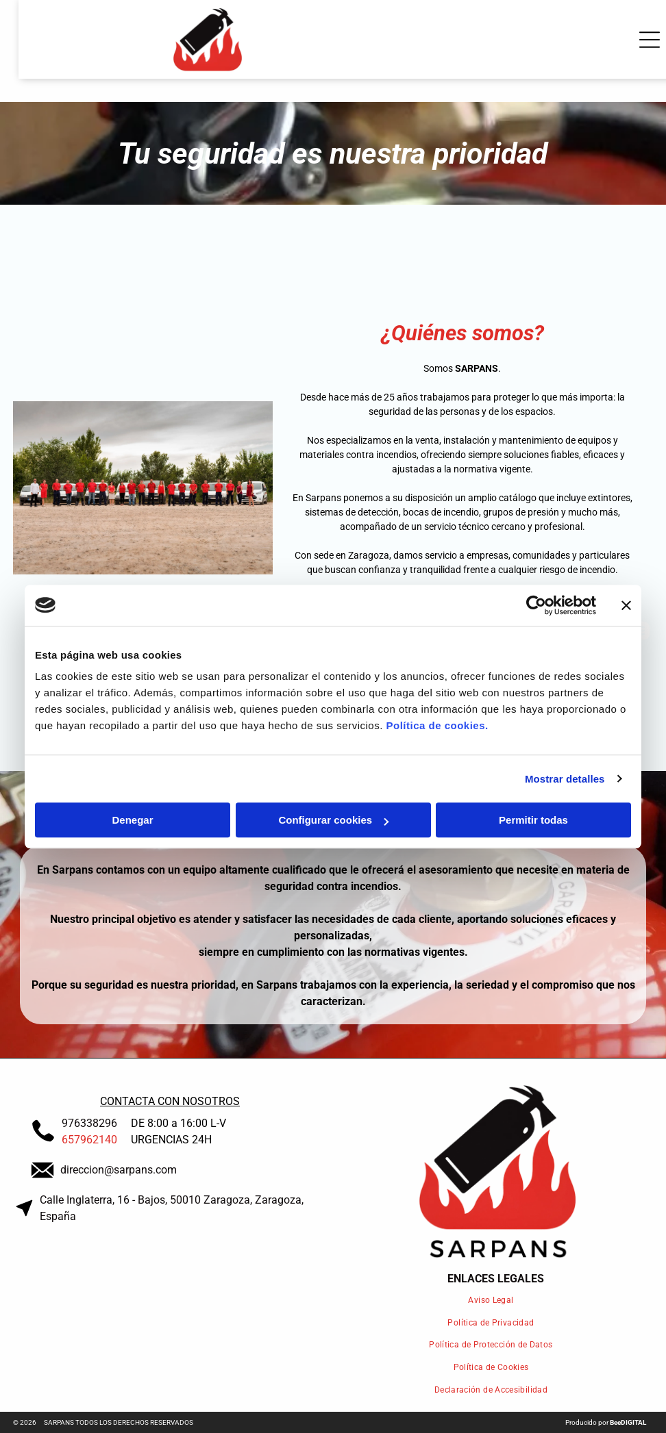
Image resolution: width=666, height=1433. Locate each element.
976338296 (89, 1123)
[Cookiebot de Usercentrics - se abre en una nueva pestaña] (536, 605)
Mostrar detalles (565, 779)
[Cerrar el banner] (626, 605)
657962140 (89, 1139)
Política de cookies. (437, 725)
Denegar (132, 820)
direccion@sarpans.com (118, 1169)
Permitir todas (533, 820)
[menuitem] (495, 1300)
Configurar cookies (333, 820)
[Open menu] (631, 39)
